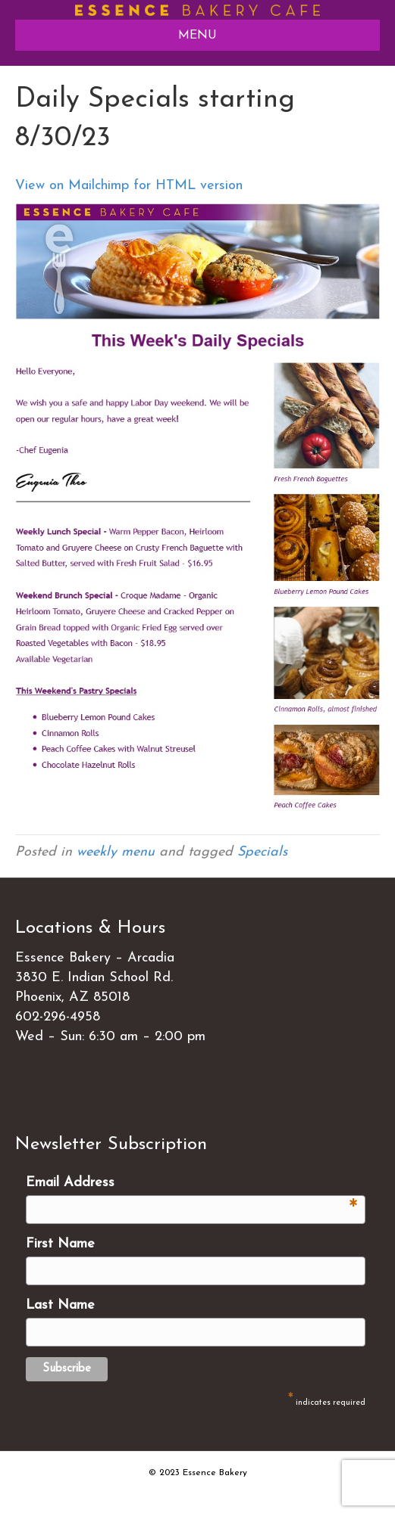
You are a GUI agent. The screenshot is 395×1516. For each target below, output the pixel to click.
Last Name (60, 1305)
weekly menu (116, 852)
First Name (60, 1244)
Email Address (192, 1184)
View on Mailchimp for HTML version (129, 186)
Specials (262, 852)
